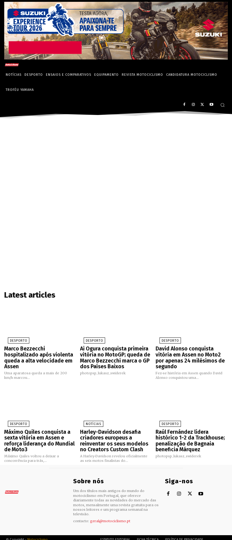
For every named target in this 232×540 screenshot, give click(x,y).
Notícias (89, 414)
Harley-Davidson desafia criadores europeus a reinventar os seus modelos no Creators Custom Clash (115, 429)
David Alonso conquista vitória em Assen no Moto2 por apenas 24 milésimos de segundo (190, 352)
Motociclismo (37, 526)
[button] (222, 105)
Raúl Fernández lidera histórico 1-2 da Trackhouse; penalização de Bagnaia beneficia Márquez (190, 426)
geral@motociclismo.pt (110, 507)
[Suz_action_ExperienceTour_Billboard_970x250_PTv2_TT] (116, 57)
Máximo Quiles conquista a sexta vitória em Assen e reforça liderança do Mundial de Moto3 (40, 426)
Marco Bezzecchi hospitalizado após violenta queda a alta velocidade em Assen (38, 352)
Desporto (13, 339)
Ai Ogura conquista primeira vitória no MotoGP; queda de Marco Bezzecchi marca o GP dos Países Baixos (116, 354)
